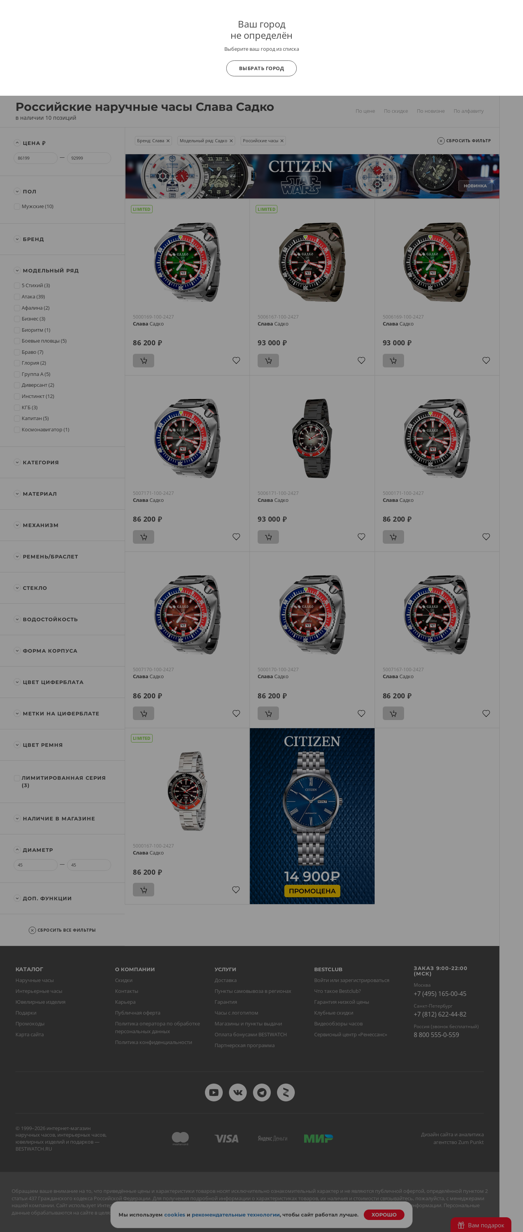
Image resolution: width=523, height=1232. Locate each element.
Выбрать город (261, 68)
